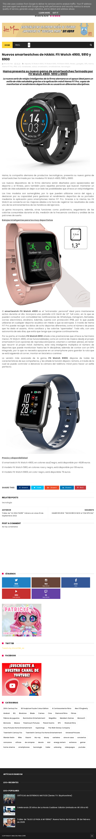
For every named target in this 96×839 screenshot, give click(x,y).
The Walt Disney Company (59, 728)
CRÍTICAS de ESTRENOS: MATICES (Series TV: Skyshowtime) (44, 795)
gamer (82, 742)
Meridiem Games (67, 718)
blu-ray (38, 737)
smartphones (24, 747)
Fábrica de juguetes (11, 718)
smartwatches (54, 66)
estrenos (73, 742)
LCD (19, 66)
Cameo (41, 713)
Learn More (44, 13)
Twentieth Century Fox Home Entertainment (44, 733)
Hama (91, 64)
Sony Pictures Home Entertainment (17, 728)
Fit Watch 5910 (50, 64)
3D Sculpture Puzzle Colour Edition (35, 708)
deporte (27, 64)
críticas (18, 742)
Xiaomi (28, 737)
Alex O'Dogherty (81, 708)
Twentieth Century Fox (12, 733)
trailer (48, 747)
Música (17, 723)
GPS (85, 64)
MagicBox (52, 718)
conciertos (81, 737)
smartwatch (43, 66)
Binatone (23, 713)
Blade (32, 713)
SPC (59, 723)
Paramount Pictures (31, 723)
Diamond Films (61, 713)
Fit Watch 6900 (63, 64)
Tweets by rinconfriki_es (13, 648)
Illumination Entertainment (34, 718)
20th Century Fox (10, 708)
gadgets (79, 64)
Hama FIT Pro (7, 66)
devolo (41, 742)
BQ (14, 713)
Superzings (40, 728)
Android (6, 713)
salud (34, 66)
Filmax (73, 713)
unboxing (57, 747)
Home (7, 45)
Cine (50, 713)
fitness (72, 64)
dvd (48, 742)
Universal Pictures (73, 733)
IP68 (15, 66)
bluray (46, 737)
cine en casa (69, 737)
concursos (7, 742)
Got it (55, 13)
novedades (26, 66)
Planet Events (48, 723)
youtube (81, 747)
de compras (30, 742)
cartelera (56, 737)
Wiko (20, 737)
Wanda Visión (8, 737)
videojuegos (70, 747)
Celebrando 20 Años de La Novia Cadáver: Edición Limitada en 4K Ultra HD (52, 807)
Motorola (7, 723)
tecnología (65, 66)
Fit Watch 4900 (38, 64)
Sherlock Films (70, 723)
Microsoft (81, 718)
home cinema (9, 747)
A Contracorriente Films (61, 708)
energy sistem (60, 742)
